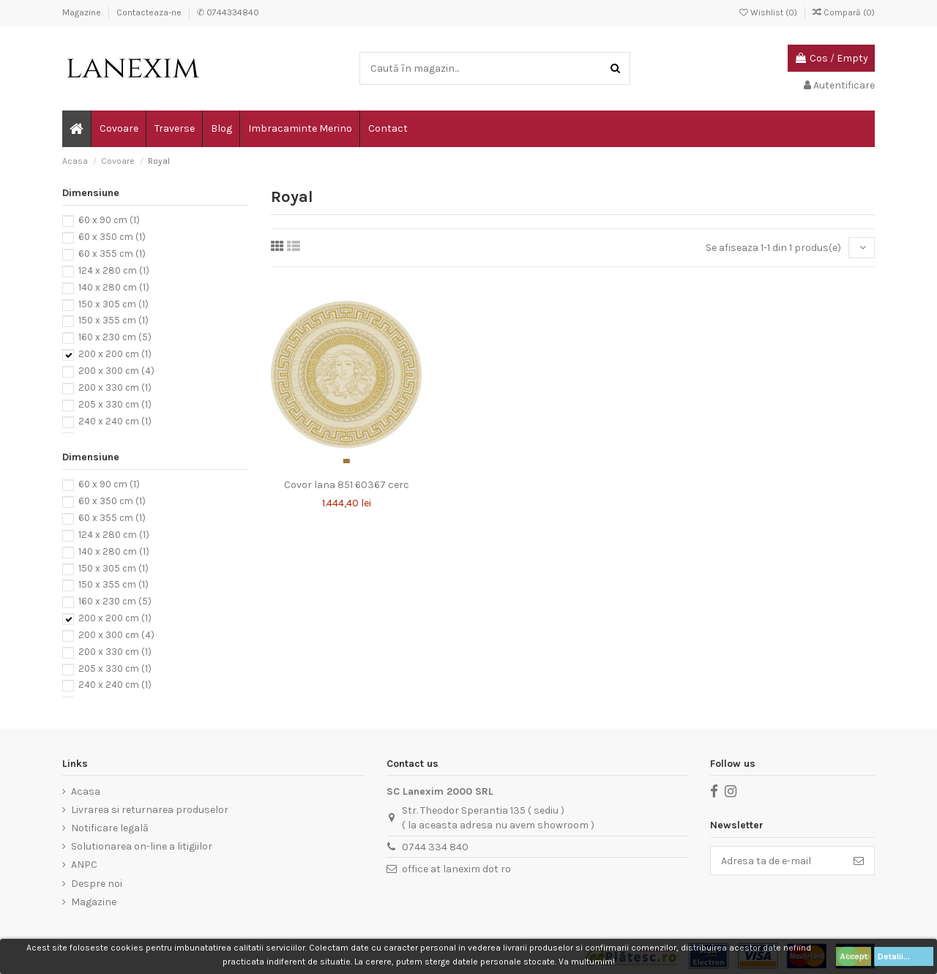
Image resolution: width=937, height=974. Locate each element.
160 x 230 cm (115, 337)
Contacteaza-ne (150, 12)
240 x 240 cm (115, 421)
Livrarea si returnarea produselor (149, 809)
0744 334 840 (435, 847)
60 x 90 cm (109, 220)
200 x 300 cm (116, 370)
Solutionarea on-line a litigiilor (141, 846)
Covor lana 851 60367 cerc (346, 485)
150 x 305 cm (113, 304)
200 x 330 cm (115, 387)
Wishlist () (769, 12)
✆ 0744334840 (228, 12)
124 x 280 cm (113, 270)
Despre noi (96, 883)
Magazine (82, 12)
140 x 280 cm (113, 287)
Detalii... (904, 956)
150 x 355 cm (113, 320)
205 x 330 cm (115, 404)
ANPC (84, 864)
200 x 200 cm (115, 353)
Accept (853, 956)
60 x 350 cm (112, 237)
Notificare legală (110, 828)
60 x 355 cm (112, 253)
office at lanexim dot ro (456, 869)
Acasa (85, 791)
